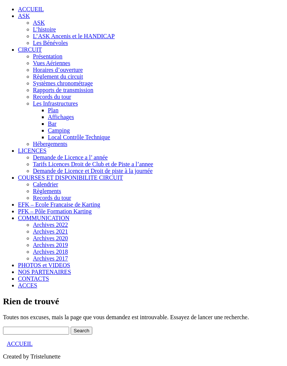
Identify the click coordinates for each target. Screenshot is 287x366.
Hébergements (50, 144)
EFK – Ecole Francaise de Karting (59, 204)
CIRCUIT (30, 49)
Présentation (47, 56)
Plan (53, 110)
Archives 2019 (50, 245)
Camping (59, 130)
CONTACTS (33, 278)
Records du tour (52, 97)
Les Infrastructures (55, 103)
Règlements (47, 191)
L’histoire (44, 29)
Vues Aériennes (51, 63)
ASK (24, 16)
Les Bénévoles (50, 43)
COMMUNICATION (44, 218)
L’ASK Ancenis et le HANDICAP (74, 36)
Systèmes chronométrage (63, 83)
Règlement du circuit (58, 76)
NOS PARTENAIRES (44, 272)
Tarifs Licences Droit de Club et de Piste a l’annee (93, 164)
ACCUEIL (31, 9)
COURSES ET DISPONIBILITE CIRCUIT (70, 177)
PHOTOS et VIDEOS (44, 265)
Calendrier (45, 184)
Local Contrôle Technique (79, 137)
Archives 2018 (50, 251)
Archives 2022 (50, 225)
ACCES (27, 285)
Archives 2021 (50, 231)
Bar (52, 124)
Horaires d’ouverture (58, 70)
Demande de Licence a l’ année (70, 157)
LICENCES (32, 150)
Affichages (61, 117)
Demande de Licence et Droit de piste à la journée (92, 171)
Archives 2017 (50, 258)
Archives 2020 (50, 238)
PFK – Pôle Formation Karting (55, 211)
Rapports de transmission (63, 90)
